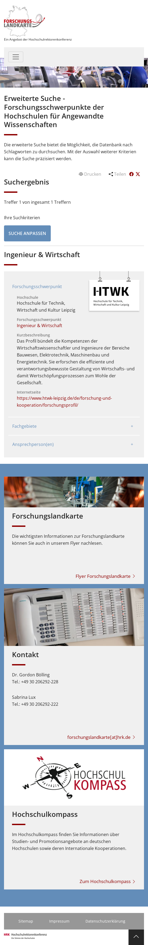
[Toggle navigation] (15, 57)
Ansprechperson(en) (33, 444)
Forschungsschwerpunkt (37, 286)
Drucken (90, 174)
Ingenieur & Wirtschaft (39, 325)
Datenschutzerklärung (105, 921)
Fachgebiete (24, 426)
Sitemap (25, 921)
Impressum (59, 921)
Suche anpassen (27, 233)
